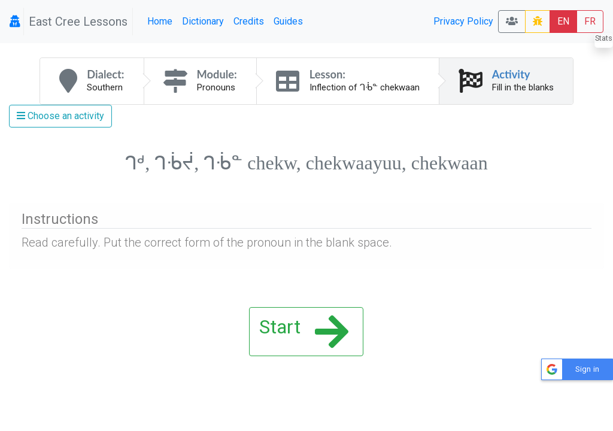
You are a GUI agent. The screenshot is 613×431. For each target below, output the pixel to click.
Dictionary (203, 21)
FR (590, 21)
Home (159, 21)
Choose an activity (60, 116)
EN (563, 21)
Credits (248, 21)
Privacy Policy (463, 21)
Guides (288, 21)
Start (303, 331)
